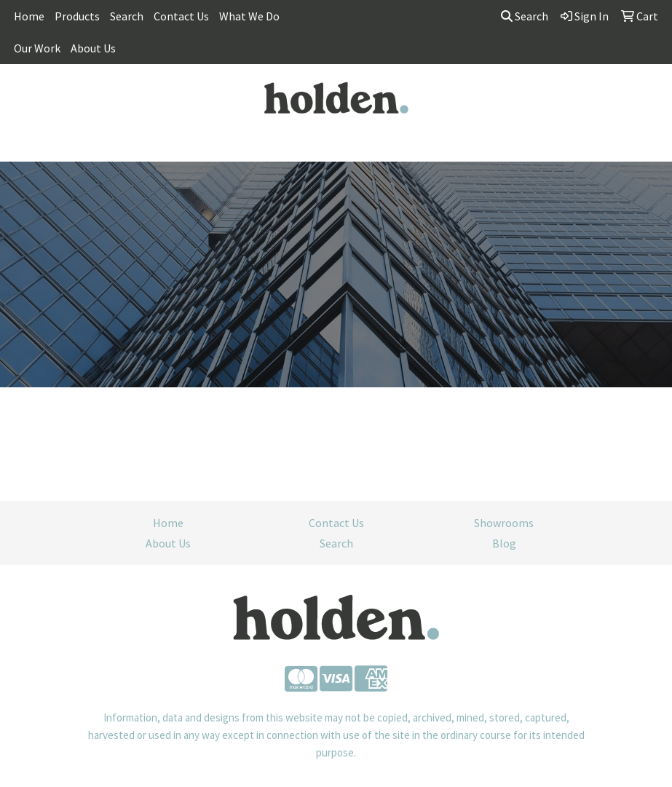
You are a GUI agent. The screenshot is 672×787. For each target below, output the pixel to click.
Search (126, 16)
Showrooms (504, 522)
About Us (93, 48)
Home (29, 16)
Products (77, 16)
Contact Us (181, 16)
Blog (504, 543)
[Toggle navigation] (22, 145)
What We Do (249, 16)
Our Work (37, 48)
